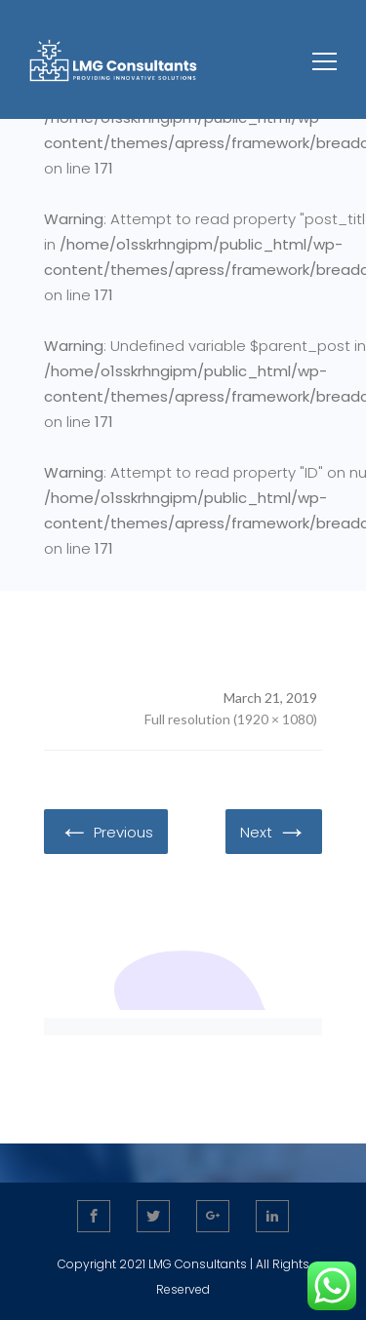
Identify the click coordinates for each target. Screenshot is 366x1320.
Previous (106, 830)
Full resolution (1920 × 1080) (230, 719)
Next (273, 830)
